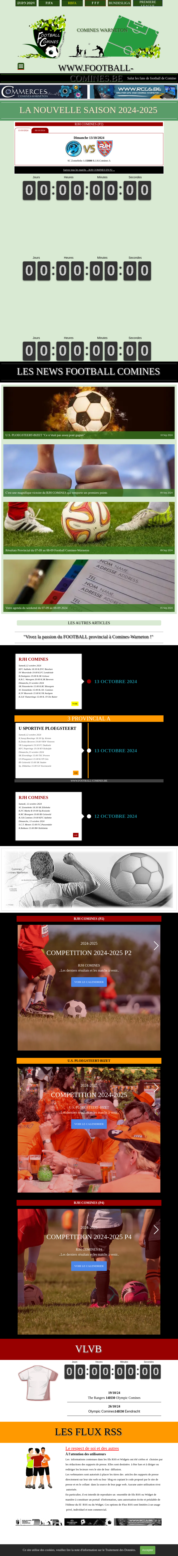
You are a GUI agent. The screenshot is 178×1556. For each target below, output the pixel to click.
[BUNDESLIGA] (119, 3)
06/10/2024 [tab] (44, 130)
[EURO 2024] (26, 3)
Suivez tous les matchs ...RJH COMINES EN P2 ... (93, 169)
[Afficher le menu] (21, 66)
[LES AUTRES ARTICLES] (89, 623)
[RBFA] (72, 3)
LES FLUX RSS (88, 1431)
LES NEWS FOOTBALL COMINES (88, 371)
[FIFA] (49, 3)
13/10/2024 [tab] (27, 130)
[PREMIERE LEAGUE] (147, 3)
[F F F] (95, 3)
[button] (156, 946)
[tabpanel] (93, 149)
